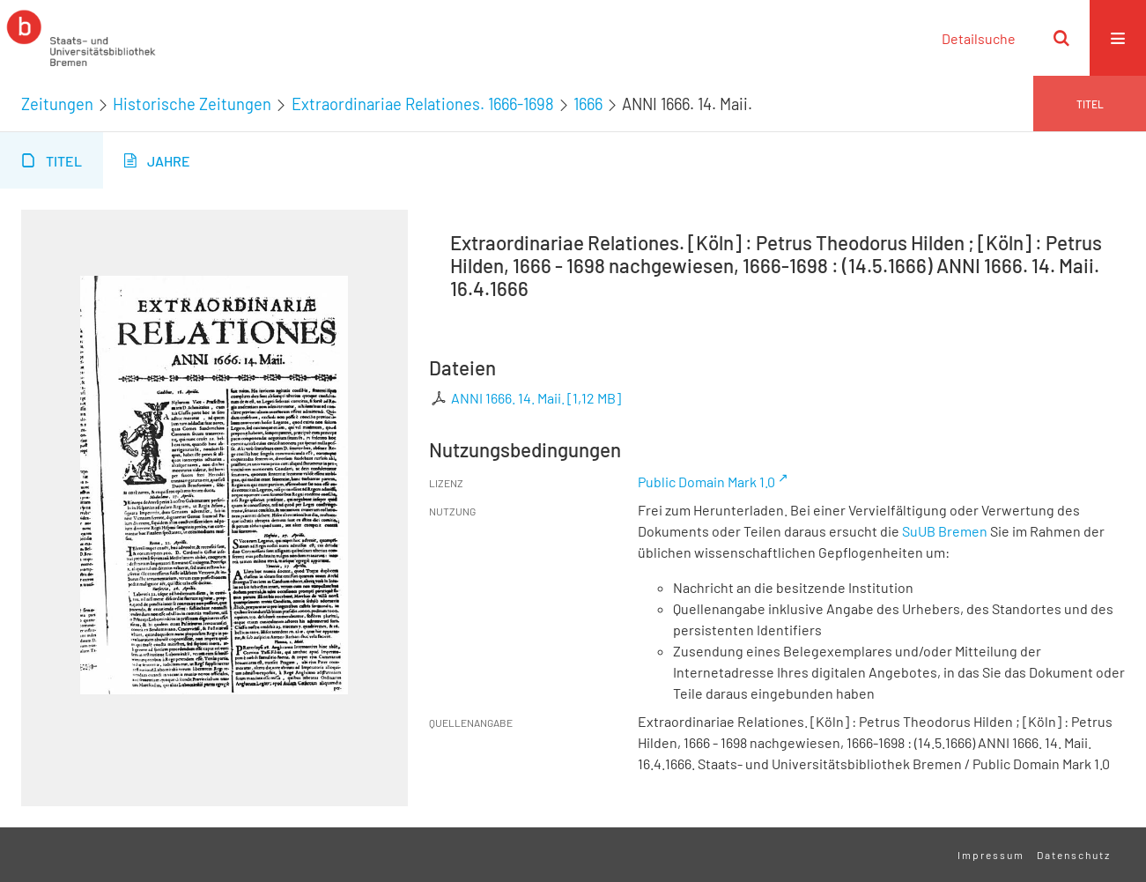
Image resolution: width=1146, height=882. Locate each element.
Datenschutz (1074, 855)
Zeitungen (57, 104)
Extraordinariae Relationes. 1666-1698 (423, 104)
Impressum (990, 855)
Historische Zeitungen (192, 104)
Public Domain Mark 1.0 (706, 481)
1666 (588, 104)
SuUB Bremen (944, 531)
